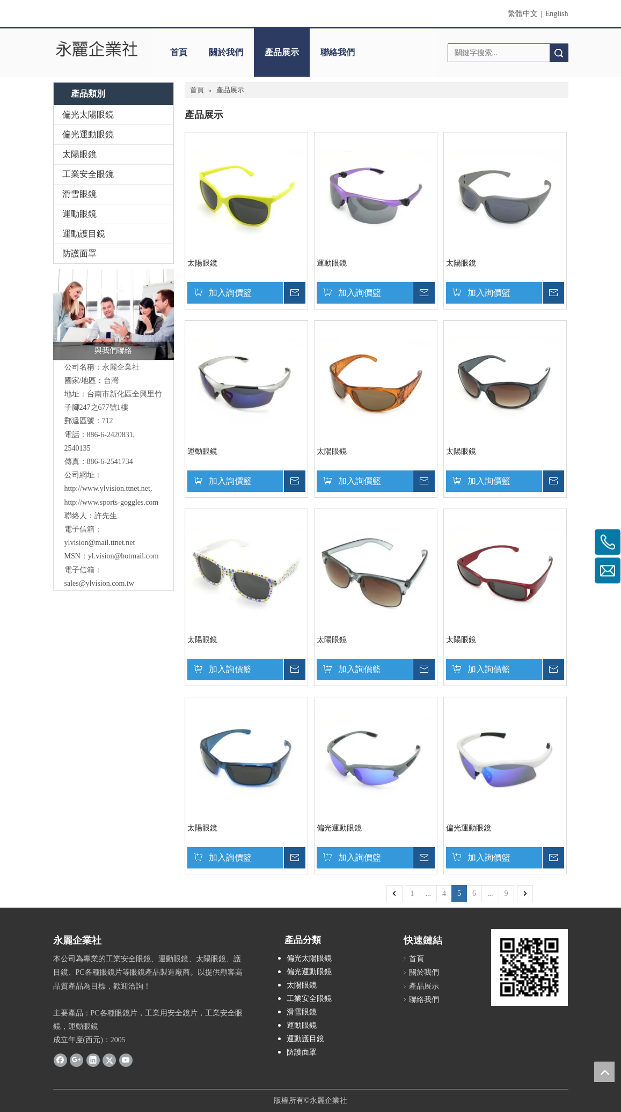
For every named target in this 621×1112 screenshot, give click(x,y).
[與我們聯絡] (113, 314)
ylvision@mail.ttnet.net (99, 543)
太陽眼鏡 (79, 154)
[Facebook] (60, 1059)
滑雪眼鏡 (79, 193)
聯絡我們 (337, 52)
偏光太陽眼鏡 (88, 114)
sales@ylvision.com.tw (99, 583)
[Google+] (76, 1059)
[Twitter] (109, 1059)
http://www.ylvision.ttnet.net (107, 488)
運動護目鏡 (83, 233)
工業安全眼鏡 (88, 174)
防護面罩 (79, 253)
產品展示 (282, 52)
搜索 (559, 53)
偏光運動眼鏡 (88, 134)
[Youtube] (126, 1059)
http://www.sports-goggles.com (111, 502)
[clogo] (97, 49)
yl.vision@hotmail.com (123, 556)
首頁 (178, 52)
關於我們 (226, 52)
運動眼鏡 (79, 213)
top (604, 1072)
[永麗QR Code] (529, 967)
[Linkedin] (93, 1059)
